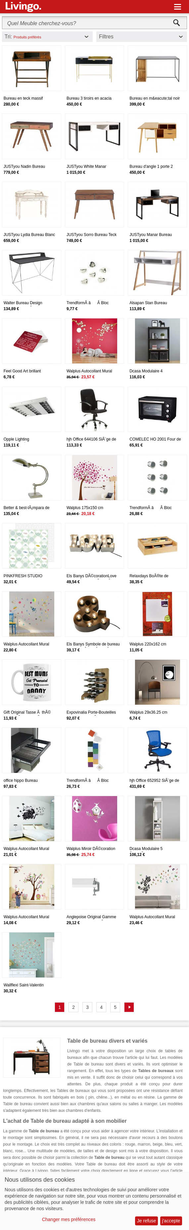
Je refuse (146, 1220)
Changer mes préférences (69, 1219)
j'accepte (171, 1220)
